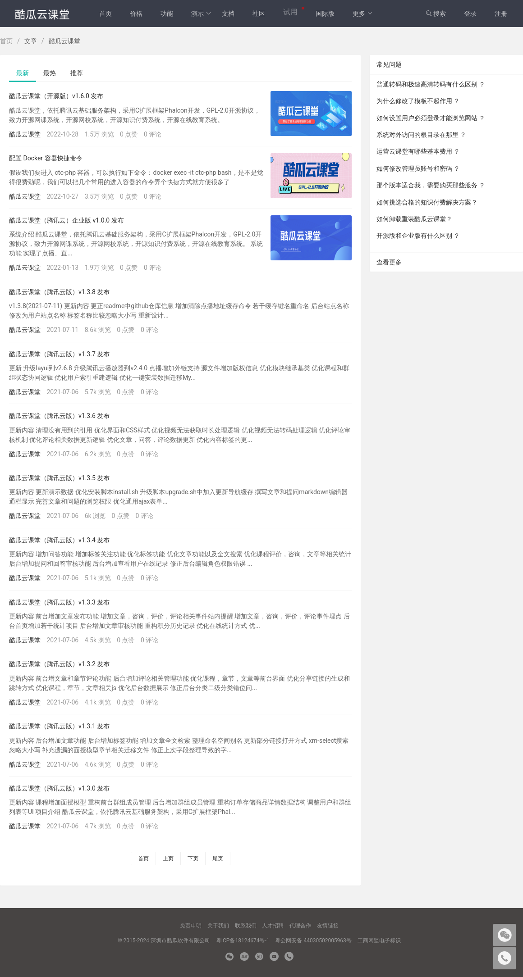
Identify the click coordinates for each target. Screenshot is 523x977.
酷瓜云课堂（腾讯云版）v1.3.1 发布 (59, 726)
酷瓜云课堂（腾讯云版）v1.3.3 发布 (59, 602)
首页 (105, 13)
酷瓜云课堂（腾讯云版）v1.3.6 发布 (59, 415)
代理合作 (300, 925)
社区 (258, 13)
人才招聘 (273, 925)
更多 (363, 13)
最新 (22, 73)
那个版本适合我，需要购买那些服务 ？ (430, 185)
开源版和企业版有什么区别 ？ (418, 235)
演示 (201, 13)
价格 (136, 13)
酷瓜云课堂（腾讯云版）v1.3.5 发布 (59, 478)
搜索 (436, 13)
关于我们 (218, 925)
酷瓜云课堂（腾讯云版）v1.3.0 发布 (59, 788)
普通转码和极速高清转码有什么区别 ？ (430, 84)
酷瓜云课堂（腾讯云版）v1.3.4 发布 (59, 540)
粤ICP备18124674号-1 (243, 940)
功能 (167, 13)
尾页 (217, 858)
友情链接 (328, 925)
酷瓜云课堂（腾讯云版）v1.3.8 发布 (59, 291)
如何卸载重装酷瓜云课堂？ (414, 219)
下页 (193, 858)
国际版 (325, 13)
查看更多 (389, 262)
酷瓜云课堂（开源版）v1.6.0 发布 (56, 96)
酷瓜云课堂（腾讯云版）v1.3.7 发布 (59, 354)
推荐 (76, 73)
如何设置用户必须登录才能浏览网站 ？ (430, 118)
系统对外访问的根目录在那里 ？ (421, 134)
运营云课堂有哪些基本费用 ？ (418, 151)
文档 (228, 13)
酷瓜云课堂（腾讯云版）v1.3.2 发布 (59, 664)
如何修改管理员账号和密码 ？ (418, 168)
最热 (49, 73)
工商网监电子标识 (379, 940)
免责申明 (191, 925)
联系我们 (246, 925)
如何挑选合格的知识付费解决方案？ (426, 202)
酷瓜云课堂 (25, 134)
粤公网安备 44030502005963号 (313, 940)
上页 (168, 858)
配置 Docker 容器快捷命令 (46, 158)
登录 (470, 13)
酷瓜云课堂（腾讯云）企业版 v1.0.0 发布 (66, 220)
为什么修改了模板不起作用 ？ (418, 101)
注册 (501, 13)
